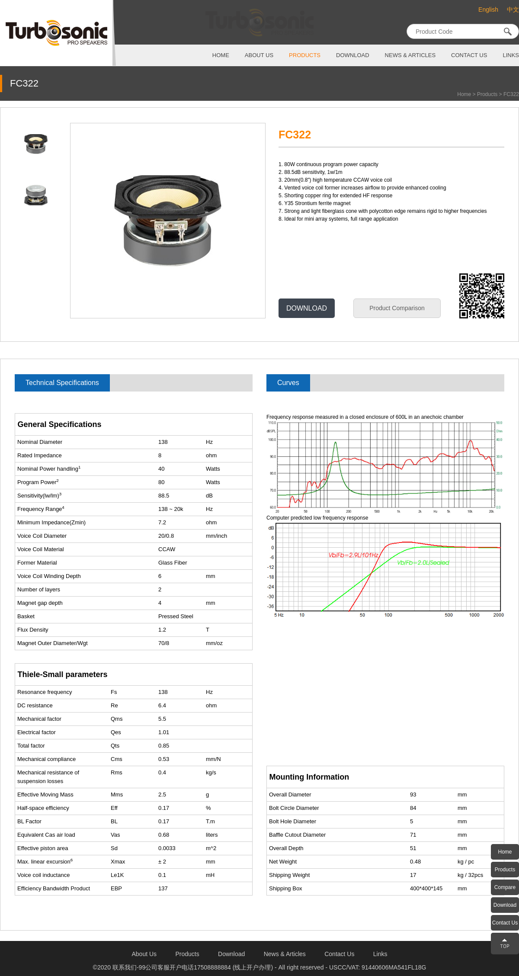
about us (259, 55)
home (220, 55)
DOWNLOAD (306, 308)
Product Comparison (397, 308)
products (304, 55)
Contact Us (505, 923)
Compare (505, 887)
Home (464, 94)
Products (487, 94)
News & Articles (410, 55)
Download (504, 905)
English (488, 9)
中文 (513, 9)
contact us (469, 55)
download (352, 55)
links (511, 55)
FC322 (511, 94)
